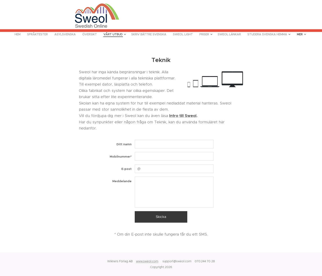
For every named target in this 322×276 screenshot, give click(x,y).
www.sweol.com (147, 261)
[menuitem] (19, 34)
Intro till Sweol (183, 115)
